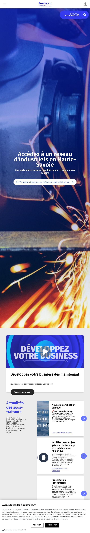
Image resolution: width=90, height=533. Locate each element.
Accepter (52, 525)
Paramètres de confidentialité (14, 530)
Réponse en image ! (22, 392)
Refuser (37, 525)
